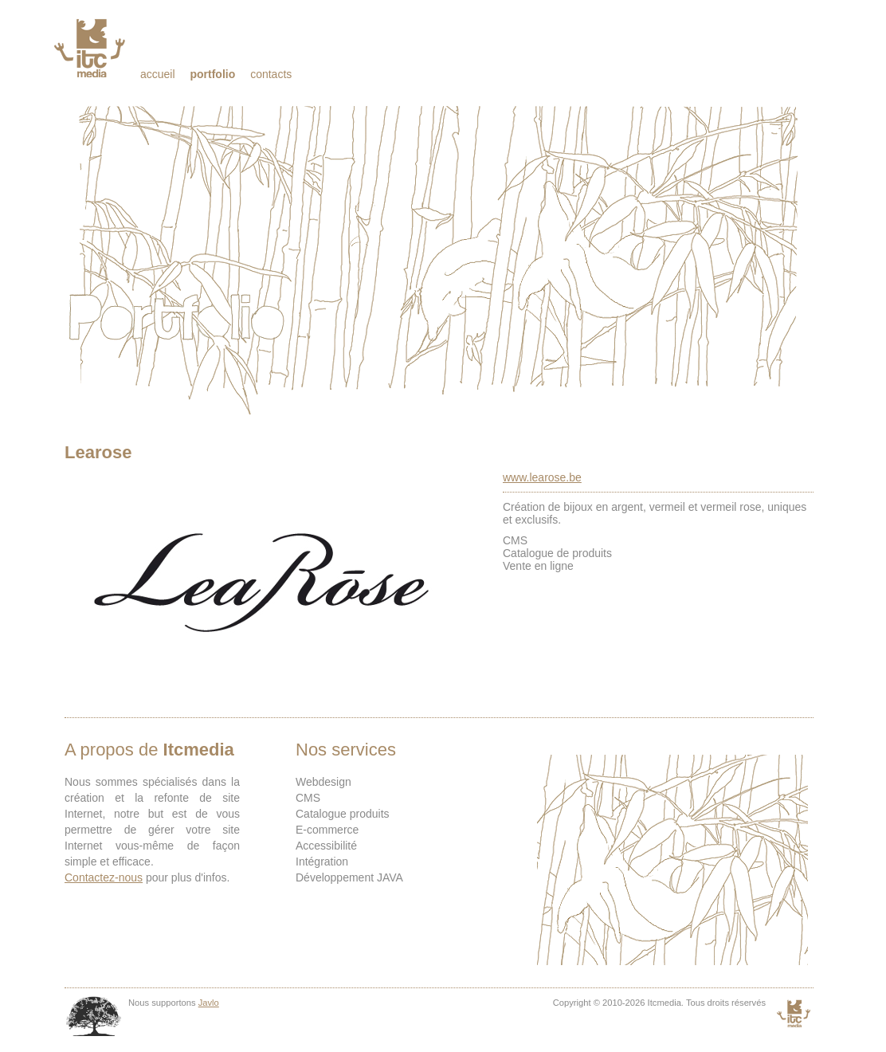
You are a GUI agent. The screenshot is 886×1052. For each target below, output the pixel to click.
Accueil (157, 74)
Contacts (271, 74)
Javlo (208, 1002)
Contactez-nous (104, 877)
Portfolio (212, 74)
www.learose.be (542, 477)
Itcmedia (91, 48)
